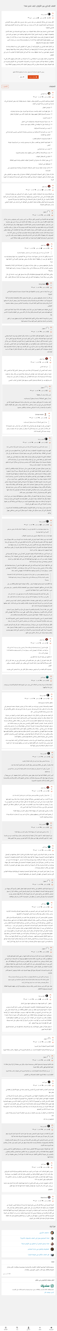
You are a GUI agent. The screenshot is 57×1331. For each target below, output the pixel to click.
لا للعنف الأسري (44, 1259)
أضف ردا (40, 97)
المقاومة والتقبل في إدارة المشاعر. (38, 1276)
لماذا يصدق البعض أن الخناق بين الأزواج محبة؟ (35, 1270)
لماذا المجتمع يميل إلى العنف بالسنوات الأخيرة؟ (34, 1265)
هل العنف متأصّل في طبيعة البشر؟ (38, 1281)
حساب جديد (33, 77)
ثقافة (48, 18)
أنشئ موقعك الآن (49, 1319)
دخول (22, 77)
